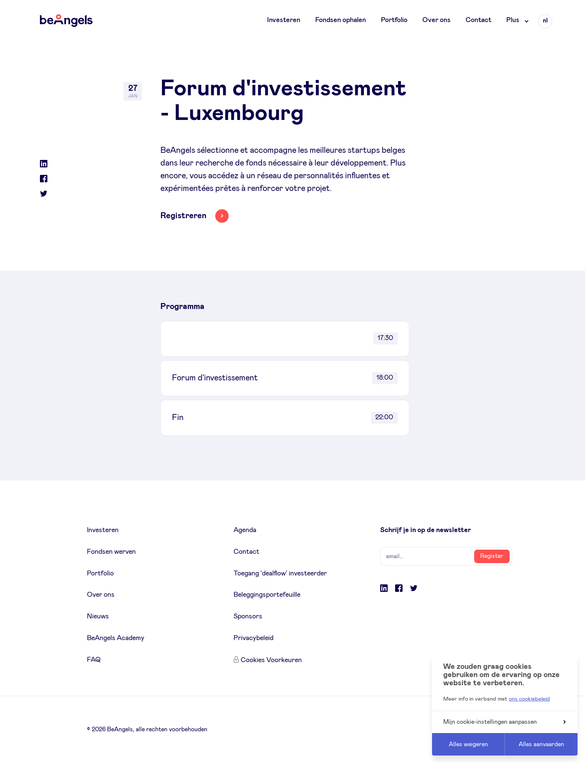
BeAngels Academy (115, 638)
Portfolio (394, 20)
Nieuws (98, 616)
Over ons (436, 20)
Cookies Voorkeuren (271, 660)
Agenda (245, 530)
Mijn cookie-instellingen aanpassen (504, 722)
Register (491, 556)
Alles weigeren (468, 744)
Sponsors (248, 616)
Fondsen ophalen (340, 20)
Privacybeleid (253, 638)
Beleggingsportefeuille (267, 594)
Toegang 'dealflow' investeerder (280, 573)
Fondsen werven (111, 552)
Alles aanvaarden (541, 744)
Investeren (283, 20)
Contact (478, 20)
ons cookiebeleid (529, 699)
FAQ (94, 660)
